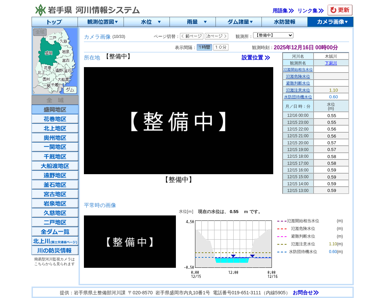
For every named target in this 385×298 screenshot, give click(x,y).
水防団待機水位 (298, 97)
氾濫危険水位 (298, 76)
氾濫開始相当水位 (298, 69)
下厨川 (331, 63)
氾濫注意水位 (298, 90)
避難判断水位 (298, 83)
